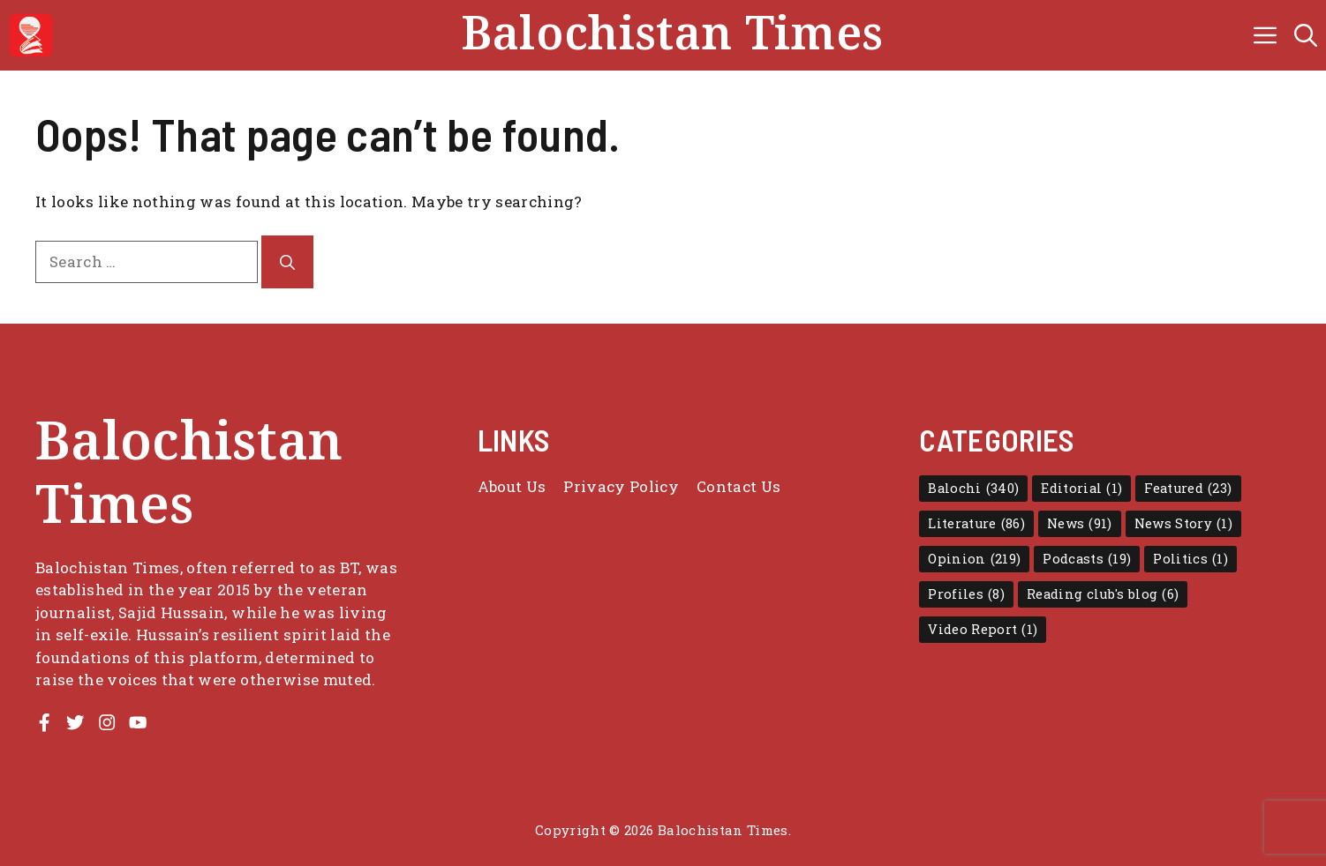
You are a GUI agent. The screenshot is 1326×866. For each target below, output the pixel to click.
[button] (1305, 35)
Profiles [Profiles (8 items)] (966, 594)
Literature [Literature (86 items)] (976, 524)
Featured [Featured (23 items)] (1188, 488)
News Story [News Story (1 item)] (1183, 524)
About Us (512, 486)
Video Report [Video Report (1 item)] (982, 629)
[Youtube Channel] (138, 722)
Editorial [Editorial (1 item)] (1081, 488)
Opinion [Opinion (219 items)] (974, 559)
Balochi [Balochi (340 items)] (973, 488)
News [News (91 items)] (1079, 524)
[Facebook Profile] (44, 722)
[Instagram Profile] (107, 722)
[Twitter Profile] (75, 722)
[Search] (287, 261)
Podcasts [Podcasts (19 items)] (1087, 559)
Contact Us (738, 486)
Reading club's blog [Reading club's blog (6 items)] (1103, 594)
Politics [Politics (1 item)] (1190, 559)
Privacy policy (621, 486)
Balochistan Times (672, 35)
